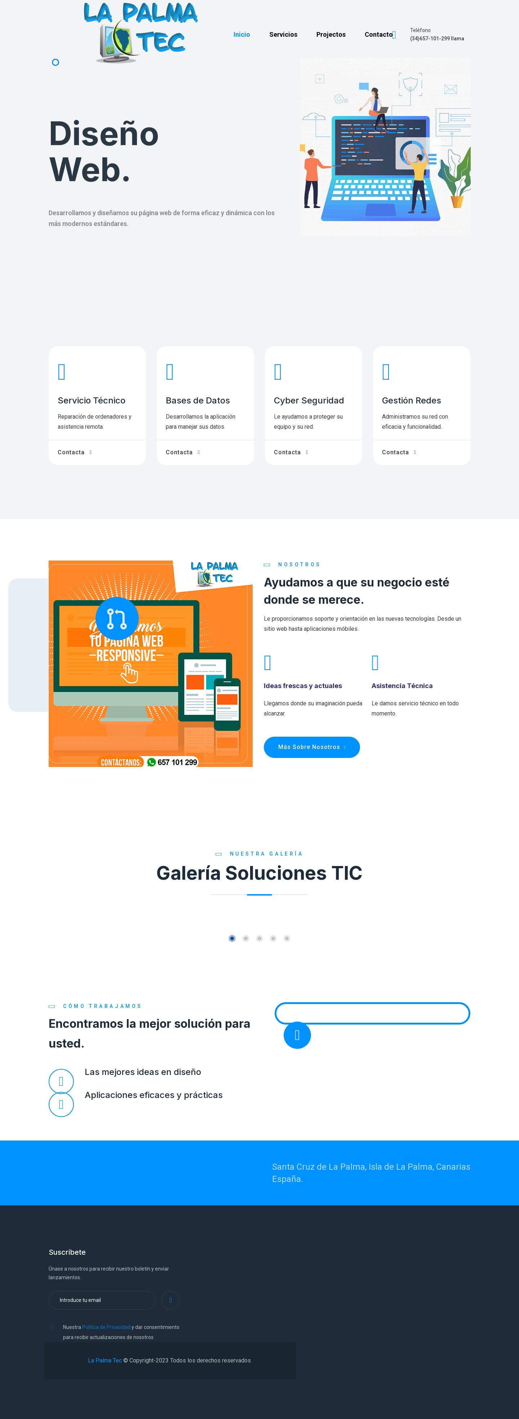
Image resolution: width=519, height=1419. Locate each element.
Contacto (379, 34)
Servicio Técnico (91, 400)
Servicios (283, 34)
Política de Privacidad (106, 1327)
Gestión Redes (411, 400)
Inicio (242, 34)
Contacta (71, 452)
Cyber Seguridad (309, 400)
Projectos (331, 34)
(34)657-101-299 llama (437, 38)
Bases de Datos (198, 400)
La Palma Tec (105, 1360)
